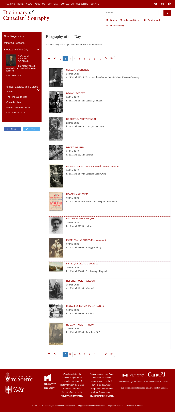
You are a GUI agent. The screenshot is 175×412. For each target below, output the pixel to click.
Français (10, 4)
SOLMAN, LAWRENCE (77, 70)
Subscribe (82, 4)
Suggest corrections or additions (91, 406)
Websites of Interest (134, 406)
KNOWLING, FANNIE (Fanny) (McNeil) (85, 306)
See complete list (16, 113)
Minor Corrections (14, 43)
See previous (13, 76)
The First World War (16, 97)
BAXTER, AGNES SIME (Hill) (80, 218)
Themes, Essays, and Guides (21, 86)
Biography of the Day (16, 49)
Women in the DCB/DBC (19, 107)
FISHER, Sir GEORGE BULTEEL (82, 263)
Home (20, 4)
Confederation (13, 102)
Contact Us (67, 4)
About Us (40, 4)
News (29, 4)
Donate (95, 4)
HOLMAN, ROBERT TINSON (80, 325)
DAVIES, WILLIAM (75, 147)
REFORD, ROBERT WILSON (80, 281)
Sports (9, 91)
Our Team (53, 4)
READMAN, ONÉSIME (77, 194)
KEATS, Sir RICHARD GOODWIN (23, 59)
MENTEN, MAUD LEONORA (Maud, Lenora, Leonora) (92, 166)
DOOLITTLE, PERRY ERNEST (81, 119)
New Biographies (14, 36)
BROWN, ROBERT (75, 93)
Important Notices (115, 406)
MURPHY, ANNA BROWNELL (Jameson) (86, 240)
